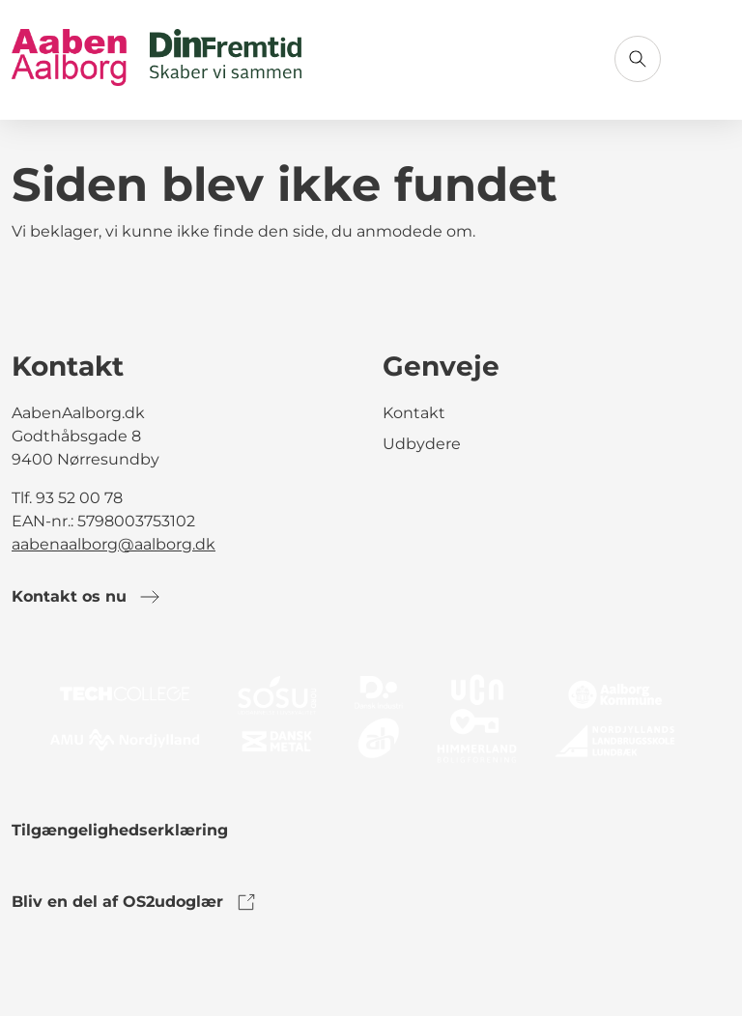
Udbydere (422, 444)
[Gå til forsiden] (156, 59)
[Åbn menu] (707, 59)
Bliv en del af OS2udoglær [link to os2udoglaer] (135, 902)
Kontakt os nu (86, 596)
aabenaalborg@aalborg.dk (113, 544)
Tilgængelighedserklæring (120, 830)
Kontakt (414, 413)
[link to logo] (371, 717)
